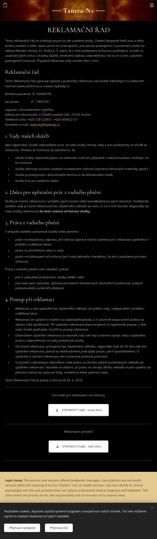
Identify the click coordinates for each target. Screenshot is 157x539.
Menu (152, 5)
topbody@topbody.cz (45, 124)
